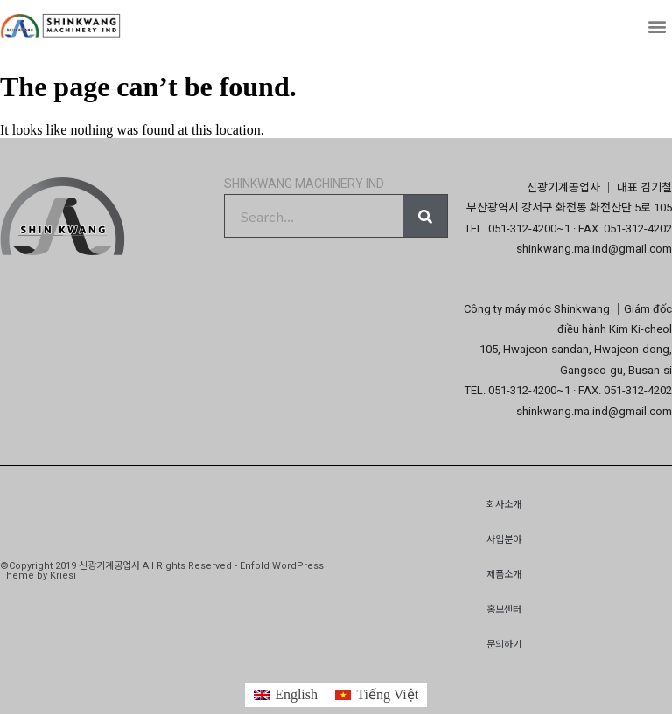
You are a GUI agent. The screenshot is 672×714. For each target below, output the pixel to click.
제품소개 (504, 574)
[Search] (425, 216)
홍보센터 (504, 609)
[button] (657, 25)
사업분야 (504, 539)
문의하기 (504, 644)
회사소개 (504, 504)
